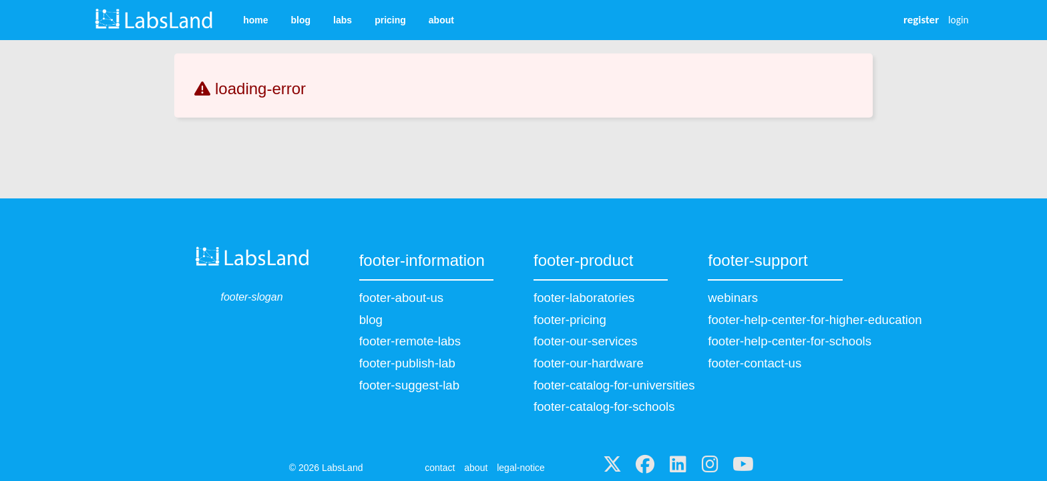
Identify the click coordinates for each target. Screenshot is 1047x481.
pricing (390, 20)
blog (301, 20)
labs (342, 20)
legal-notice (521, 467)
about (441, 20)
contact (440, 467)
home (255, 20)
